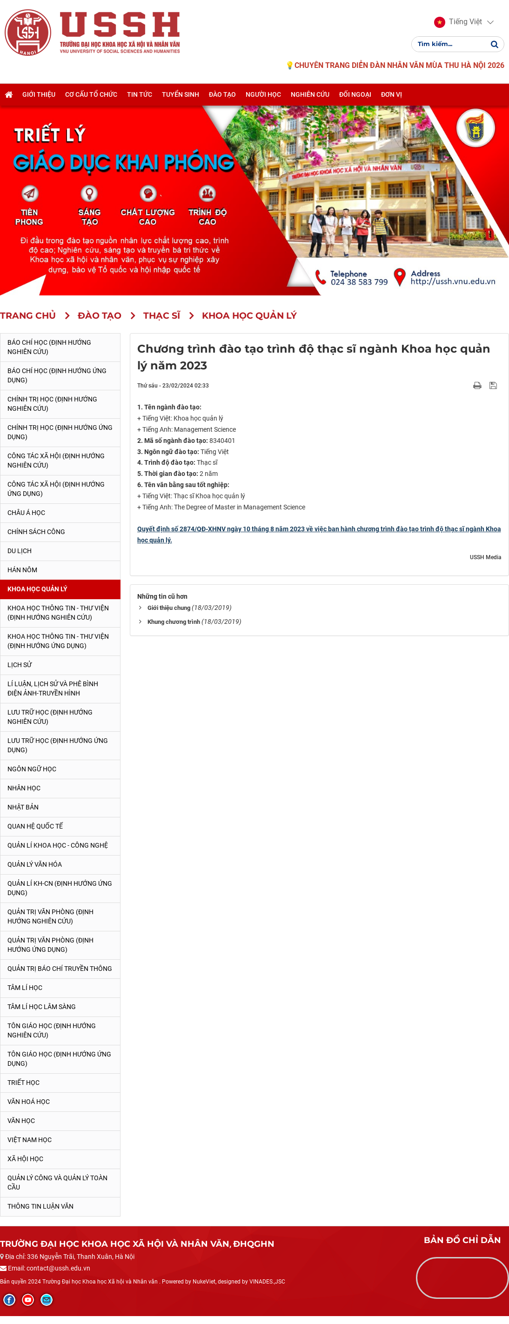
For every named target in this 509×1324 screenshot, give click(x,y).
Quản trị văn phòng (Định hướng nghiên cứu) (50, 916)
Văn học (21, 1120)
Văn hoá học (28, 1101)
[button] (458, 22)
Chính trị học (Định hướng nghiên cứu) (52, 403)
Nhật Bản (23, 807)
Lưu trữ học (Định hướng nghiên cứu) (50, 717)
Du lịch (19, 551)
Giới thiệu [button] (38, 94)
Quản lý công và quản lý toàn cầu (57, 1182)
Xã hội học (25, 1159)
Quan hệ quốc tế (35, 826)
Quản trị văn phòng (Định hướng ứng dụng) (50, 944)
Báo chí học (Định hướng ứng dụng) (57, 375)
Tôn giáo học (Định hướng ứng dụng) (59, 1058)
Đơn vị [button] (391, 94)
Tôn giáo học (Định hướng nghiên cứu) (51, 1030)
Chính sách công (36, 531)
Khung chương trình (173, 621)
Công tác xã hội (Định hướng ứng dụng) (56, 489)
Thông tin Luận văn (40, 1206)
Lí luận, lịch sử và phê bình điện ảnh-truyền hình (52, 688)
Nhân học (23, 788)
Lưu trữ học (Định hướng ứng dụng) (57, 745)
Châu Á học (26, 512)
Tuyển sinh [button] (180, 94)
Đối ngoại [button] (355, 94)
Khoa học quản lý (37, 589)
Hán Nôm (22, 570)
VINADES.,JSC (267, 1281)
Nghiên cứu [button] (310, 94)
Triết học (23, 1082)
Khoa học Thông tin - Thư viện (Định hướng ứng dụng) (58, 641)
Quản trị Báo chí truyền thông (59, 968)
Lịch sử (19, 665)
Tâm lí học (24, 987)
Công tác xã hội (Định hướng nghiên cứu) (56, 460)
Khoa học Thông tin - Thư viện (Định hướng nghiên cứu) (58, 612)
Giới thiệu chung (168, 607)
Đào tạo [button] (222, 94)
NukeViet (204, 1281)
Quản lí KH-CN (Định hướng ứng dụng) (59, 888)
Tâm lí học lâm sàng (41, 1006)
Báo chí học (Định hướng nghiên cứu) (49, 347)
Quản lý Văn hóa (34, 864)
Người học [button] (263, 94)
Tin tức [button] (139, 94)
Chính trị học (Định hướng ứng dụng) (60, 432)
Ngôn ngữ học (31, 769)
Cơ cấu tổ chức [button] (91, 94)
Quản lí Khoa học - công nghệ (57, 845)
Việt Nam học (29, 1139)
